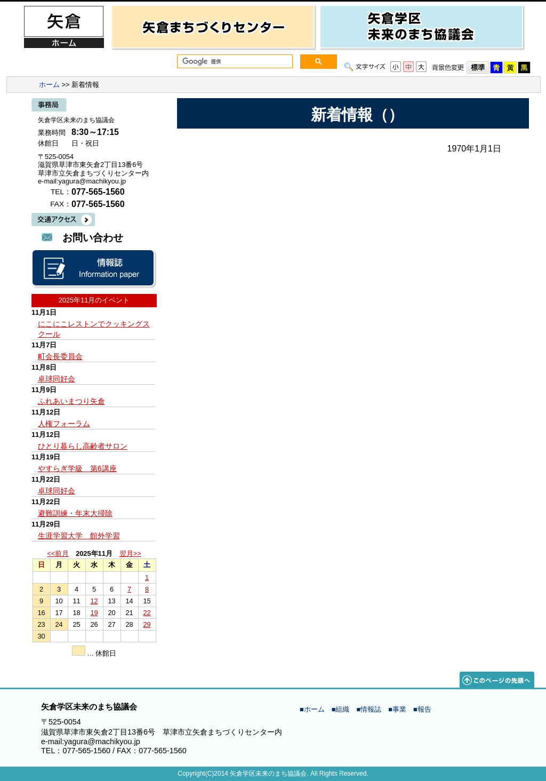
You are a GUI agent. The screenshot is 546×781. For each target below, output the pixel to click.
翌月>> (130, 553)
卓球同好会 (56, 378)
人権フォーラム (64, 423)
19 (94, 613)
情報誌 (370, 709)
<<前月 (58, 553)
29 (146, 624)
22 (146, 613)
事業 (399, 709)
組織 (342, 709)
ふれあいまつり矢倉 (71, 401)
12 (94, 601)
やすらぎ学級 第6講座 (77, 468)
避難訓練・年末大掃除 (75, 513)
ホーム (49, 85)
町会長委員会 (60, 356)
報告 (424, 709)
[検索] (233, 62)
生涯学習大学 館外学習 (79, 535)
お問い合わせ (92, 237)
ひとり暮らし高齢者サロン (82, 446)
